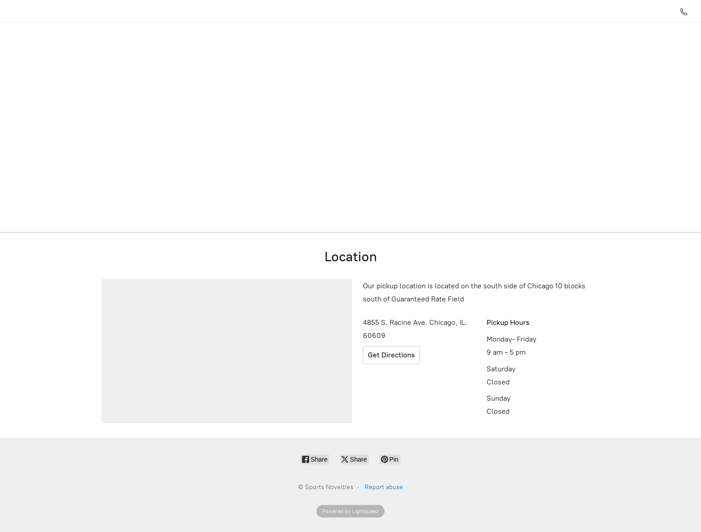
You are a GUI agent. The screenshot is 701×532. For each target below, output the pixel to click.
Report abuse (384, 487)
